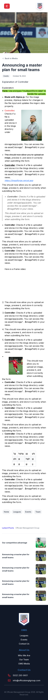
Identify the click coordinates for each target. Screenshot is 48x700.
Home (6, 512)
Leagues (17, 512)
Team (37, 512)
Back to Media (10, 58)
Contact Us (24, 643)
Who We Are (24, 655)
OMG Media (24, 663)
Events (6, 76)
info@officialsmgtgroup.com (26, 680)
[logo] (40, 6)
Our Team (24, 659)
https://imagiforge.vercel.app (19, 180)
